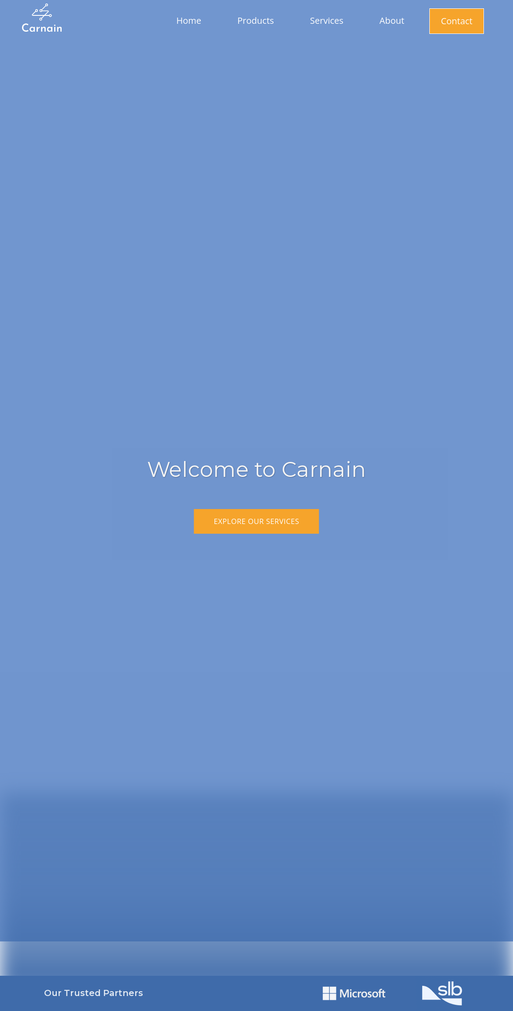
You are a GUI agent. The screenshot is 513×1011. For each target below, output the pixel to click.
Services (326, 20)
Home (189, 20)
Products (255, 20)
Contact (456, 21)
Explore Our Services (256, 521)
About (392, 20)
